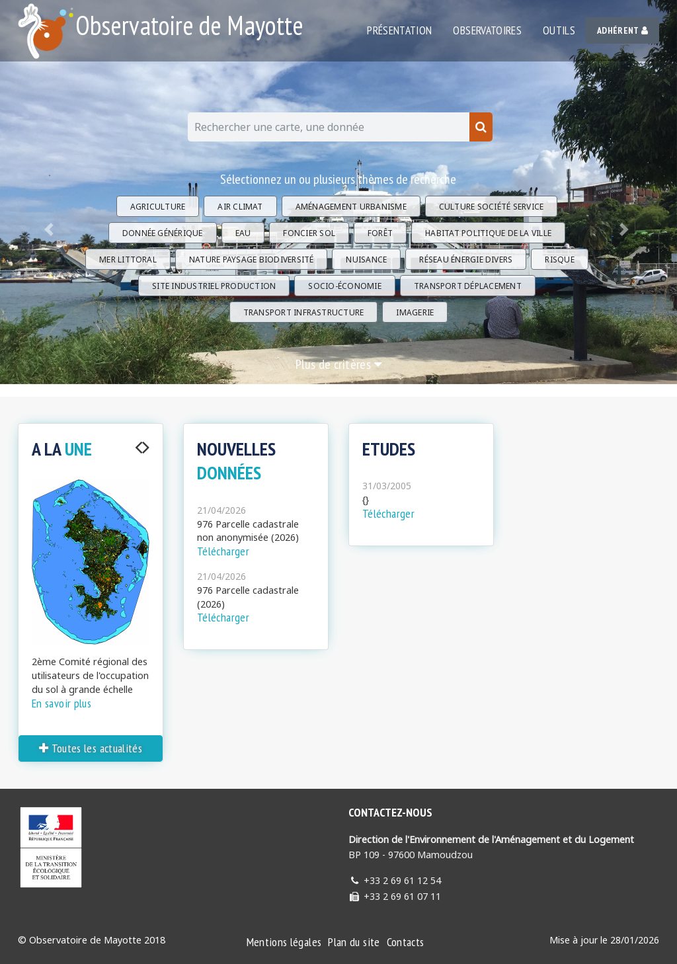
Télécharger (223, 551)
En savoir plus (81, 703)
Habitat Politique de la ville (488, 233)
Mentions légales (284, 941)
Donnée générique (162, 233)
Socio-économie (344, 286)
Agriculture (158, 206)
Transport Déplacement (468, 286)
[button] (51, 198)
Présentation (399, 30)
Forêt (380, 233)
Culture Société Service (491, 206)
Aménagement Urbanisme (351, 206)
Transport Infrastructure (303, 312)
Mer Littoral (128, 259)
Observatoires (487, 30)
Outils (559, 30)
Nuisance (366, 259)
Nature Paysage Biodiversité (251, 259)
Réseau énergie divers (465, 259)
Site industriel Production (214, 286)
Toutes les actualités (90, 748)
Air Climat (240, 206)
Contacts (405, 941)
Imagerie (415, 312)
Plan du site (353, 941)
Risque (559, 259)
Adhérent (622, 30)
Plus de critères (338, 364)
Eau (243, 233)
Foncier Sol (309, 233)
